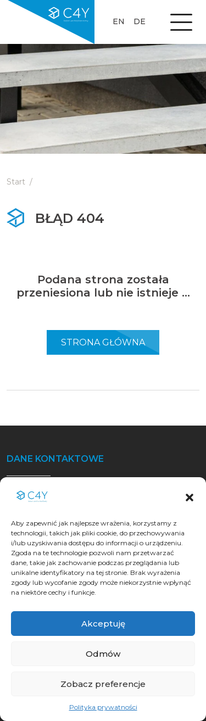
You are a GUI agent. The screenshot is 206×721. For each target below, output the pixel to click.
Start (16, 182)
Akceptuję (103, 623)
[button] (189, 496)
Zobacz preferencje (103, 684)
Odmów (103, 654)
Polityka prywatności (103, 707)
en (119, 21)
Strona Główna (103, 342)
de (139, 21)
